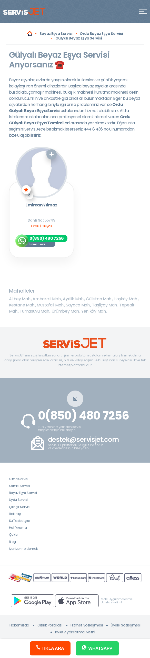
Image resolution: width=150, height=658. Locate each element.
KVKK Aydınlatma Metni (75, 632)
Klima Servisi (18, 479)
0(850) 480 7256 (83, 415)
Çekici (13, 534)
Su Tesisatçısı (19, 521)
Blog (12, 542)
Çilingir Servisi (19, 507)
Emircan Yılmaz (41, 205)
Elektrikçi (15, 514)
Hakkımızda (19, 625)
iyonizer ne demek (23, 548)
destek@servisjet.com (83, 440)
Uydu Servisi (18, 499)
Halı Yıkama (18, 527)
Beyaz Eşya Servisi (23, 493)
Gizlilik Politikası (49, 625)
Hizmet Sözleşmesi (87, 625)
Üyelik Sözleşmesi (126, 625)
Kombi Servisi (19, 486)
